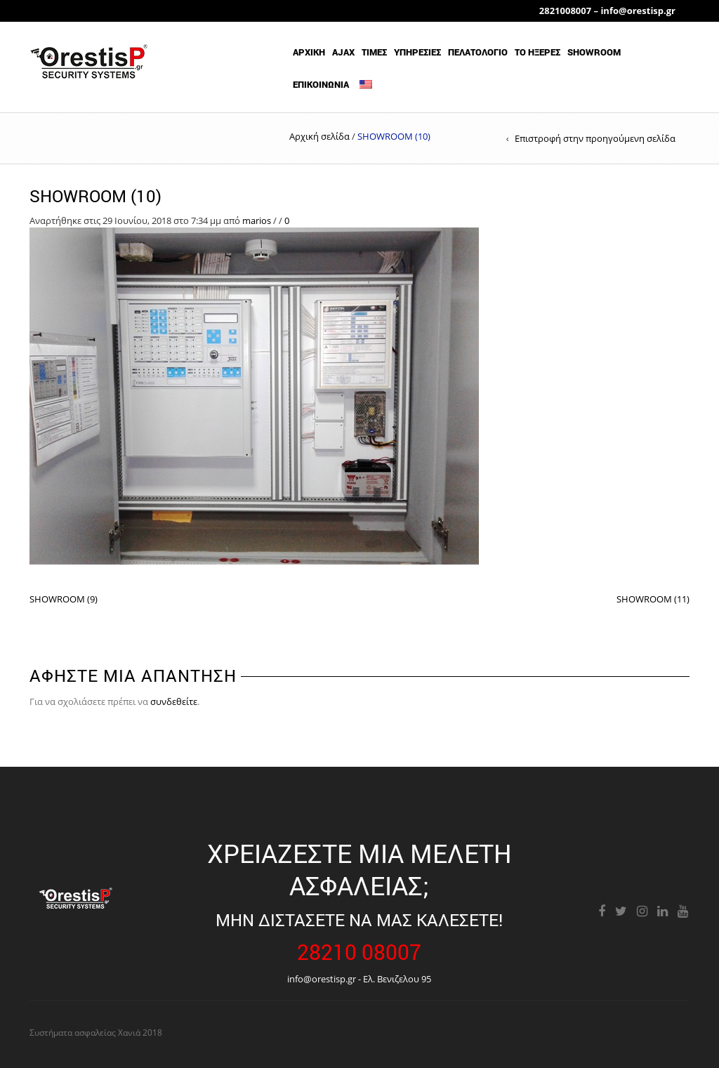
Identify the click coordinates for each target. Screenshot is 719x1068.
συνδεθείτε (173, 701)
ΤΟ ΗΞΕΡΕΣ (537, 52)
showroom (594, 52)
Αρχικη (309, 52)
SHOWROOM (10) (95, 196)
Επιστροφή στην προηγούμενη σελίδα (595, 138)
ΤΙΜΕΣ (374, 52)
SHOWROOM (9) (63, 599)
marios (256, 220)
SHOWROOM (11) (653, 599)
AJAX (343, 52)
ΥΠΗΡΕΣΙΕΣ (417, 52)
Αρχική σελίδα (319, 136)
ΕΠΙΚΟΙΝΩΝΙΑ (321, 84)
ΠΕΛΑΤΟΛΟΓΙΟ (478, 52)
